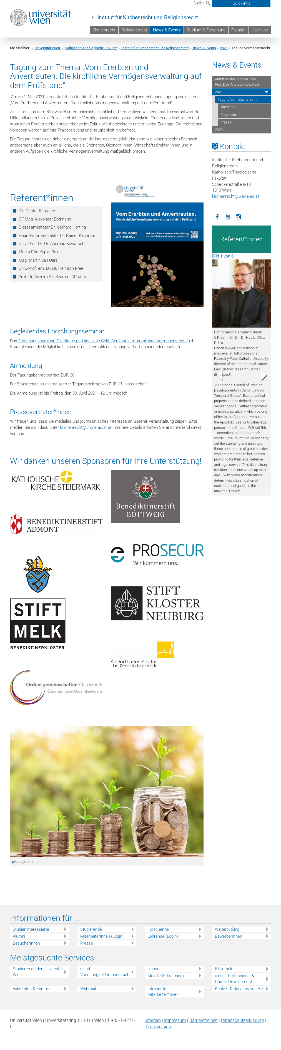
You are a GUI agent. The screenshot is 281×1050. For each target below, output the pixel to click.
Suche (201, 3)
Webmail (88, 988)
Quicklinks (241, 3)
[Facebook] (217, 216)
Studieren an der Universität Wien (38, 971)
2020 (219, 130)
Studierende (91, 929)
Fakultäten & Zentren (32, 988)
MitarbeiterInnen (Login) (102, 936)
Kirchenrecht (104, 30)
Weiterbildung (227, 929)
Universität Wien (47, 48)
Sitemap (153, 1020)
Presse (226, 122)
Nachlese (227, 107)
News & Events (167, 30)
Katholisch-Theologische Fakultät (91, 48)
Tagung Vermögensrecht (237, 99)
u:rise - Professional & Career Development (234, 978)
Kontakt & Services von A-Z (239, 988)
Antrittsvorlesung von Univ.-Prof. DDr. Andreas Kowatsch (237, 81)
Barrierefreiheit (203, 1020)
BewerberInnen (228, 936)
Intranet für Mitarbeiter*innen (163, 991)
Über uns (260, 30)
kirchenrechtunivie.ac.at (83, 427)
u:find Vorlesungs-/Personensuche (106, 971)
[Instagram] (238, 216)
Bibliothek (223, 968)
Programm (228, 115)
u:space (154, 968)
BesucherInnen (26, 943)
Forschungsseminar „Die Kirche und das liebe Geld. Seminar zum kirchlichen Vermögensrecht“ (103, 340)
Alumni (19, 936)
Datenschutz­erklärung (242, 1020)
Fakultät (238, 30)
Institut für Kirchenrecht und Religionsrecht (147, 17)
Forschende (158, 929)
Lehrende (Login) (162, 936)
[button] (216, 376)
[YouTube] (228, 216)
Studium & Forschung (206, 30)
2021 (224, 48)
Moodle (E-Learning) (165, 975)
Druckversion (158, 1026)
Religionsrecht (134, 30)
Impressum (175, 1020)
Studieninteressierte (31, 929)
